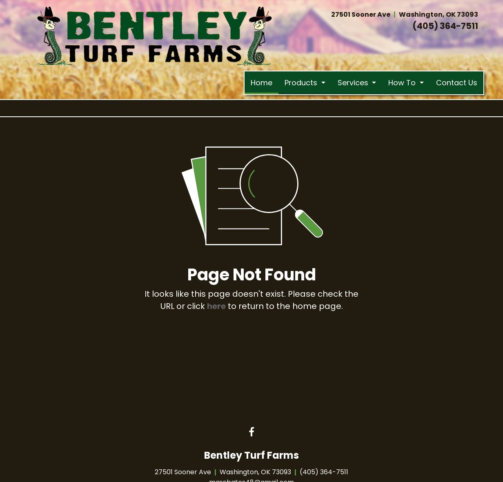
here (216, 306)
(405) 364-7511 (445, 26)
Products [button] (302, 83)
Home (264, 81)
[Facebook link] (251, 433)
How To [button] (403, 83)
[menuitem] (261, 82)
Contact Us (456, 83)
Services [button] (354, 83)
